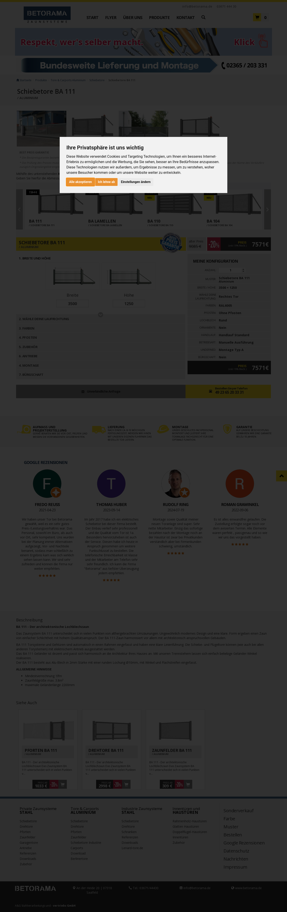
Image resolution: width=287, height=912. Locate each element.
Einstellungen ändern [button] (136, 182)
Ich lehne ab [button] (106, 182)
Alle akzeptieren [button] (80, 182)
